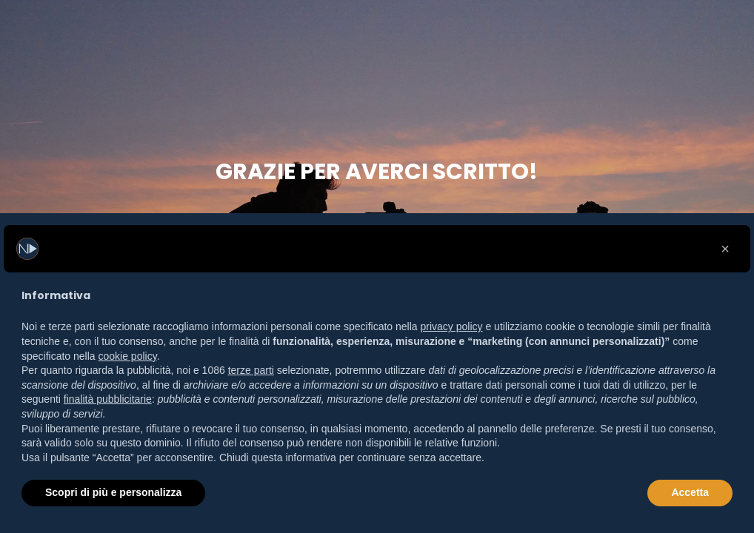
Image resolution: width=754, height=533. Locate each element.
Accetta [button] (690, 492)
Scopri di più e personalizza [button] (113, 492)
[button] (725, 249)
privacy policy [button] (452, 326)
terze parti (251, 370)
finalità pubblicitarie (108, 399)
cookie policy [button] (128, 356)
